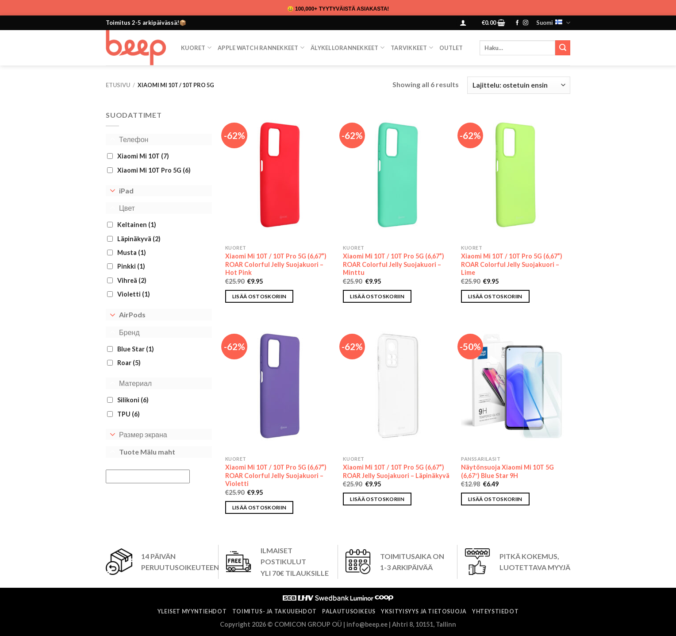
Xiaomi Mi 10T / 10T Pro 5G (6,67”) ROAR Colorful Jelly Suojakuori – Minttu (393, 264)
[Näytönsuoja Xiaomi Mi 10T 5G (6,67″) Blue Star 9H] (515, 385)
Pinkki (131, 266)
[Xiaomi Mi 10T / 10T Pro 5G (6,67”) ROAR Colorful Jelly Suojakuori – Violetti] (279, 385)
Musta (131, 252)
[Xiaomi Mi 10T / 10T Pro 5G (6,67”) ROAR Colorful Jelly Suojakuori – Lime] (515, 174)
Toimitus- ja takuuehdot (274, 611)
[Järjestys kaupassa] (518, 85)
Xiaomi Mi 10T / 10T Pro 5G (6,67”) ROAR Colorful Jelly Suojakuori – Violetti (275, 475)
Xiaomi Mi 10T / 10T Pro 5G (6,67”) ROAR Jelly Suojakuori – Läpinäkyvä (396, 471)
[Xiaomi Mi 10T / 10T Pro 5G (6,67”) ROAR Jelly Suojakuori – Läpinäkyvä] (397, 385)
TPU (128, 413)
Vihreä (131, 280)
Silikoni (133, 400)
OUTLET (451, 47)
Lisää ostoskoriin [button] (259, 296)
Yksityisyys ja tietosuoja (423, 611)
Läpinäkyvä (139, 238)
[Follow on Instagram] (525, 23)
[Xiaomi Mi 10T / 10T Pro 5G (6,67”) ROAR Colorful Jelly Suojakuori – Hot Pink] (279, 174)
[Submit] (562, 47)
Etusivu (118, 85)
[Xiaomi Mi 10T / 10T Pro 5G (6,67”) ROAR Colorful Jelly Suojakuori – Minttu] (397, 174)
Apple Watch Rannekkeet (261, 47)
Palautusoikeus (349, 611)
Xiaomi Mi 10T (143, 156)
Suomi (553, 23)
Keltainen (136, 224)
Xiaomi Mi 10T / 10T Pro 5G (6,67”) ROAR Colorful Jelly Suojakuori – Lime (511, 264)
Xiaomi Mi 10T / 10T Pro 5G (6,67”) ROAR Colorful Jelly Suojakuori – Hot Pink (275, 264)
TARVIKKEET (412, 47)
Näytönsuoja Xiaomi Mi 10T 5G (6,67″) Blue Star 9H (507, 471)
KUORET (196, 47)
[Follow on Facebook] (517, 23)
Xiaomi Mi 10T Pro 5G (154, 169)
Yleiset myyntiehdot (192, 611)
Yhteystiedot (495, 611)
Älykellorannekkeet (347, 47)
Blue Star (135, 349)
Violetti (133, 294)
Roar (129, 362)
